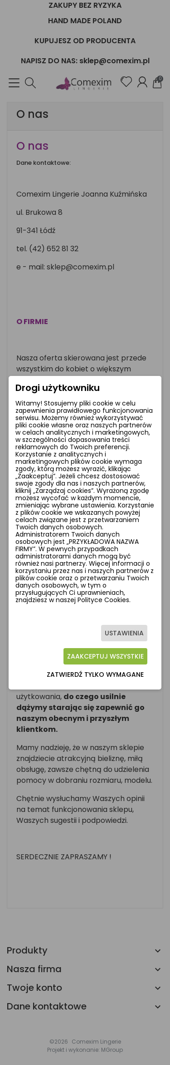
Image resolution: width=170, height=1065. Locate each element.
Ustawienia (124, 633)
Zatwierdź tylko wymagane (95, 674)
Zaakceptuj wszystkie (105, 656)
